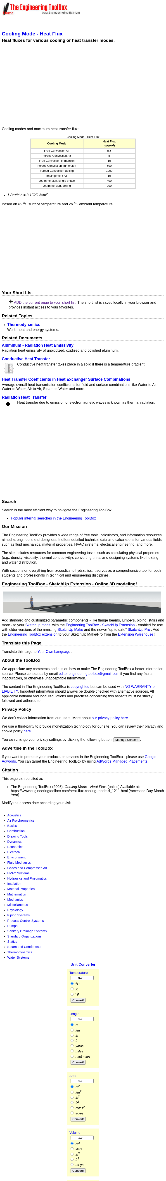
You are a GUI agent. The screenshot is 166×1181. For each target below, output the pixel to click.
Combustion (16, 831)
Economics (15, 847)
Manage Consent (126, 739)
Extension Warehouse (136, 634)
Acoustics (14, 815)
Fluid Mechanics (19, 862)
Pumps (12, 926)
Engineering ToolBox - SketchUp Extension (101, 625)
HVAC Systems (18, 873)
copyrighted (80, 687)
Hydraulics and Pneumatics (27, 878)
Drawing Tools (17, 836)
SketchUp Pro (139, 630)
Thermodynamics (23, 324)
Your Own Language (54, 652)
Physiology (15, 910)
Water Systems (18, 957)
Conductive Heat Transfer (26, 359)
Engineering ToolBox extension (33, 634)
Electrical (13, 852)
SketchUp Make (70, 630)
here (27, 731)
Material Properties (21, 889)
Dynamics (14, 841)
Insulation (14, 883)
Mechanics (15, 899)
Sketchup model (38, 625)
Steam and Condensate (24, 947)
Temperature (78, 973)
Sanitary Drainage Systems (27, 931)
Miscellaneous (17, 905)
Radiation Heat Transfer (24, 397)
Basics (12, 826)
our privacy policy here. (110, 718)
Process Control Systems (25, 920)
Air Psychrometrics (20, 820)
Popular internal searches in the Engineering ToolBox (53, 518)
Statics (12, 941)
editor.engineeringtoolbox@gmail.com (89, 674)
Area (72, 1076)
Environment (16, 857)
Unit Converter (83, 964)
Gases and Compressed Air (27, 868)
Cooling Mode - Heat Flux (32, 34)
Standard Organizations (24, 936)
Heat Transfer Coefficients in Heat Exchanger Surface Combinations (66, 379)
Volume (74, 1132)
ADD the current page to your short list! (45, 302)
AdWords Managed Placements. (122, 761)
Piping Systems (18, 915)
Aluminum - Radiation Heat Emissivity (38, 345)
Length (74, 1014)
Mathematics (16, 894)
